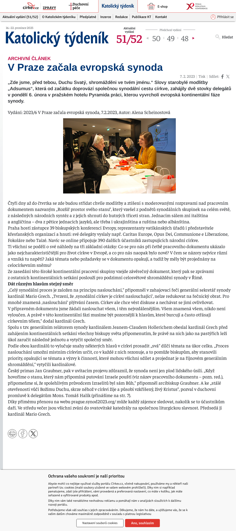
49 (171, 38)
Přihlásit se (222, 17)
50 (156, 38)
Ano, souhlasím (142, 523)
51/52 (129, 38)
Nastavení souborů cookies (100, 523)
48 (184, 38)
